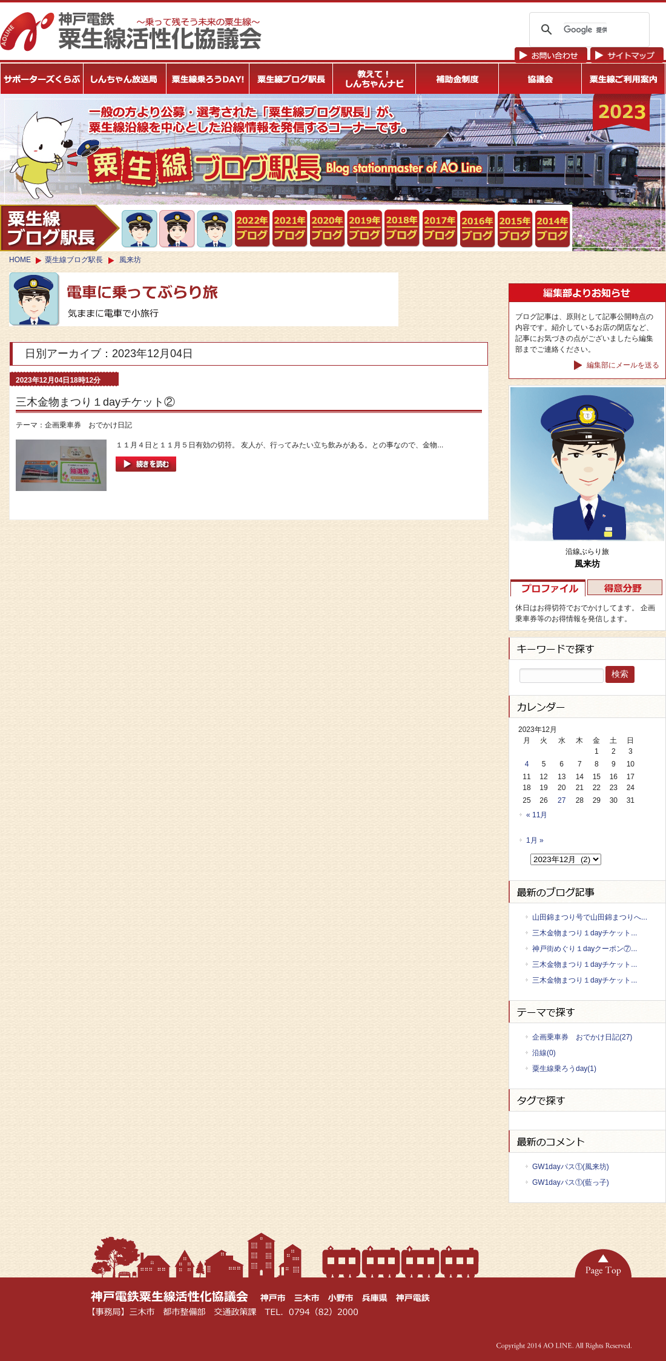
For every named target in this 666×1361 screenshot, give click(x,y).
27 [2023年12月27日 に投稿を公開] (561, 800)
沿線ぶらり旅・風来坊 (215, 229)
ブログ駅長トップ (60, 228)
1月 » (535, 840)
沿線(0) (544, 1053)
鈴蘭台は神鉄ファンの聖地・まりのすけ (177, 228)
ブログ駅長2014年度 (553, 229)
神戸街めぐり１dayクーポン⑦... (584, 948)
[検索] (585, 29)
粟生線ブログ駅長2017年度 (440, 228)
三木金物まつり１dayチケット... (584, 933)
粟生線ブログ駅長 (74, 259)
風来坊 (130, 259)
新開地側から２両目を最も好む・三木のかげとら (140, 228)
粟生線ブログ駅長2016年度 (478, 229)
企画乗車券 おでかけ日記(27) (582, 1037)
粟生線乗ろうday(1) (564, 1068)
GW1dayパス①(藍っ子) (570, 1182)
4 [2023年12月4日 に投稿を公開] (527, 764)
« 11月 (536, 815)
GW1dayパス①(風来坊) (570, 1166)
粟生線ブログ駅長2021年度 (252, 228)
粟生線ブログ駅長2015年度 (515, 229)
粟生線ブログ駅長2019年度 (365, 228)
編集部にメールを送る (616, 365)
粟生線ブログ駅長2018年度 (402, 228)
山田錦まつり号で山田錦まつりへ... (589, 917)
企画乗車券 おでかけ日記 (88, 425)
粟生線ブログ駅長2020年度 (327, 228)
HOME (20, 259)
